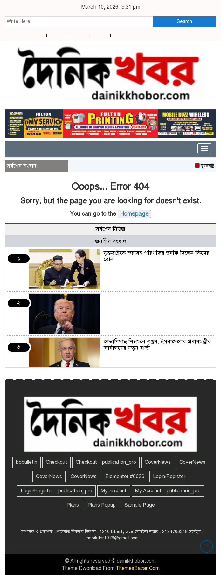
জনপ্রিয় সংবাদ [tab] (110, 241)
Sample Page (139, 505)
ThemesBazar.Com (138, 568)
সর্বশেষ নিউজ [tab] (110, 229)
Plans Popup (101, 505)
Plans (72, 505)
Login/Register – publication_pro (56, 491)
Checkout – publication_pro (106, 462)
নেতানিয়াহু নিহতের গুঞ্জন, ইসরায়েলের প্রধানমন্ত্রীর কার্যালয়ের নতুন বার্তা (157, 344)
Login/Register (169, 476)
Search (184, 21)
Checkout (56, 462)
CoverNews (158, 462)
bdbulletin (26, 462)
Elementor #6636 (124, 476)
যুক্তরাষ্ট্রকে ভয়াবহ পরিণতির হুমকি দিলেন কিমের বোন (157, 256)
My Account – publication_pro (168, 491)
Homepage (134, 213)
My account (114, 491)
